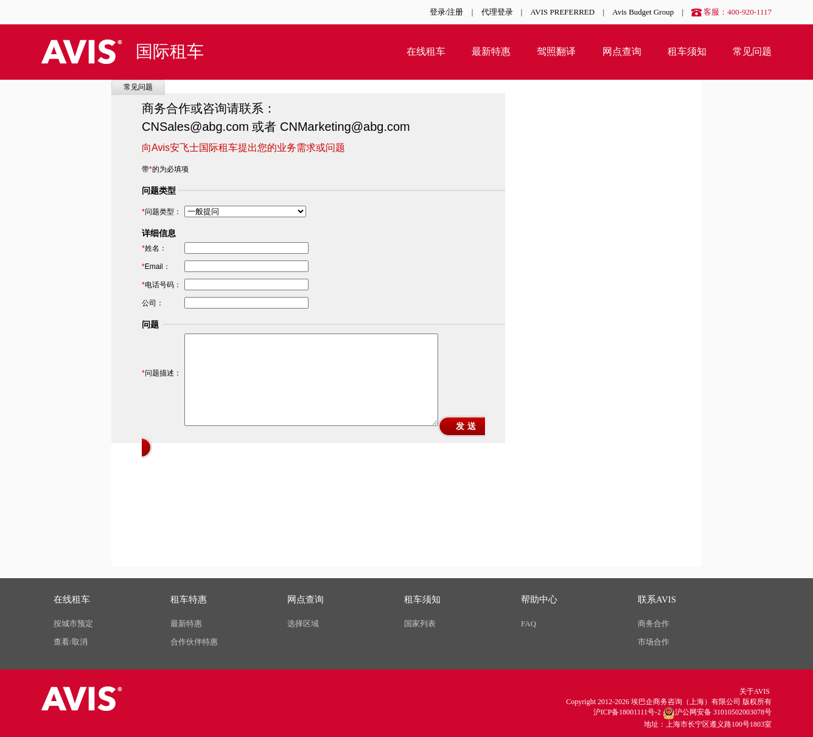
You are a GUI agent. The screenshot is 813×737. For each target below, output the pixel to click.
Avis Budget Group (643, 11)
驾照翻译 (556, 51)
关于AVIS (754, 691)
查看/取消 (71, 641)
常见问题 (752, 51)
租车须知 (687, 51)
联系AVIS (657, 599)
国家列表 (420, 623)
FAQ (528, 623)
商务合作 (653, 623)
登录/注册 (447, 11)
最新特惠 (491, 51)
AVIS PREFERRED (563, 11)
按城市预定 (73, 623)
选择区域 (303, 623)
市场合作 (653, 641)
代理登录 (497, 11)
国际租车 (170, 51)
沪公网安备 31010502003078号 (717, 713)
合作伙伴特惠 (194, 641)
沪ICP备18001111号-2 (627, 712)
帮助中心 (539, 599)
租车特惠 (188, 599)
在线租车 (425, 51)
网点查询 (621, 51)
